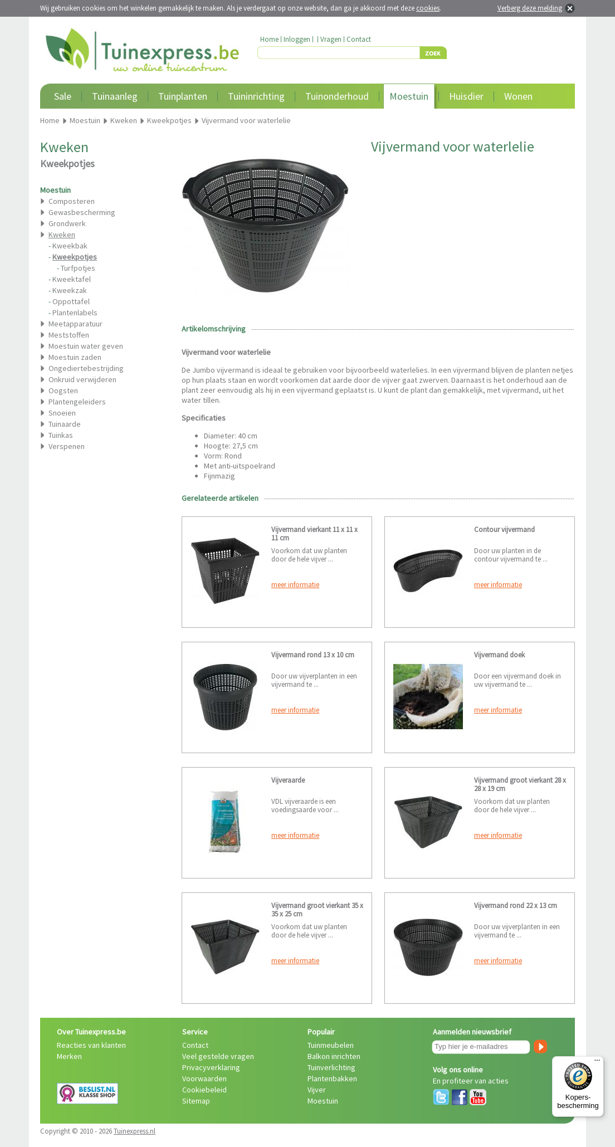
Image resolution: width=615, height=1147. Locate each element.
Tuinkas (60, 435)
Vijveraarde (288, 780)
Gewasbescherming (81, 212)
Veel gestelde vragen (218, 1056)
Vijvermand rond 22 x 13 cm (515, 905)
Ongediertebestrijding (86, 368)
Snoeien (62, 413)
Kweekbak (69, 246)
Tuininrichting (256, 96)
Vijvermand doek (499, 655)
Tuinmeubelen (331, 1045)
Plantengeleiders (77, 402)
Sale (62, 96)
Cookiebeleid (204, 1090)
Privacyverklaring (211, 1067)
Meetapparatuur (75, 324)
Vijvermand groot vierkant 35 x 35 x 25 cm (317, 910)
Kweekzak (69, 290)
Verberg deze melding (529, 8)
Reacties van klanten (91, 1045)
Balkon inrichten (334, 1056)
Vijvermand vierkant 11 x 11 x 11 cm (314, 534)
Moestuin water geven (85, 346)
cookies (428, 8)
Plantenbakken (332, 1078)
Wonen (518, 96)
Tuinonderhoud (337, 96)
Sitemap (196, 1101)
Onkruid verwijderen (82, 379)
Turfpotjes (78, 268)
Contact (358, 39)
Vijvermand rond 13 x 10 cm (312, 655)
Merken (69, 1056)
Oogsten (63, 390)
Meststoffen (68, 335)
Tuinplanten (182, 96)
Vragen (330, 39)
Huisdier (466, 96)
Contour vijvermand (504, 529)
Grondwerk (67, 223)
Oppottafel (71, 301)
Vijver (317, 1090)
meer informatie (295, 584)
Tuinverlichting (331, 1067)
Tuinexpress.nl (134, 1131)
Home (269, 39)
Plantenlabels (74, 313)
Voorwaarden (204, 1078)
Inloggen (297, 39)
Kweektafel (71, 279)
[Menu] (597, 1063)
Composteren (71, 201)
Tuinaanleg (115, 96)
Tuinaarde (64, 424)
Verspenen (66, 446)
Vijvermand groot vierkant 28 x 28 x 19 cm (520, 784)
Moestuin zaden (74, 357)
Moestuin (408, 96)
